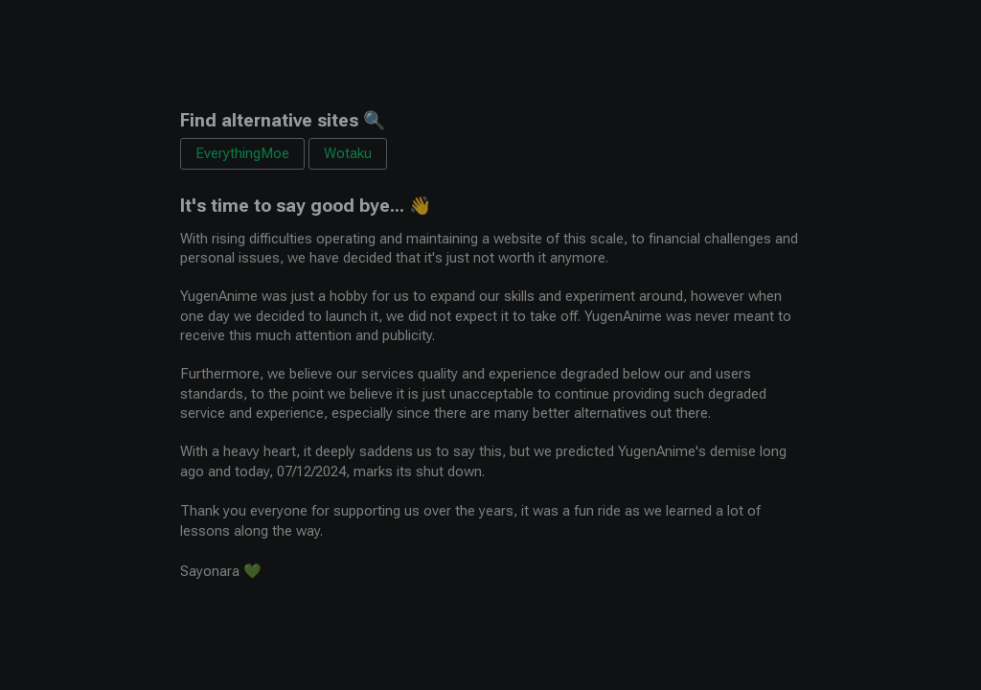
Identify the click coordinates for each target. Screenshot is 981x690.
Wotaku (348, 153)
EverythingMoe (242, 153)
